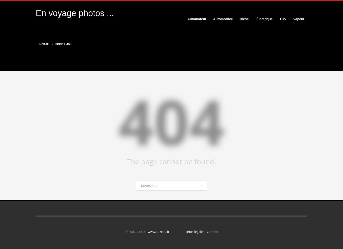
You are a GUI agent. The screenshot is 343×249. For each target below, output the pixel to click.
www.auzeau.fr (159, 232)
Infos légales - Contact (202, 232)
